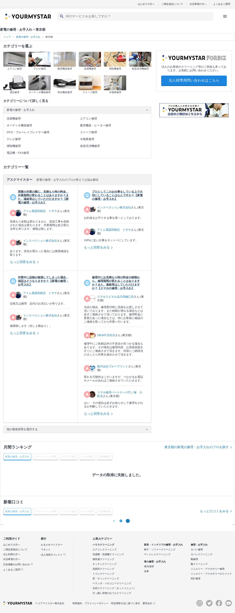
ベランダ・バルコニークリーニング (112, 583)
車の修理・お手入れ (155, 561)
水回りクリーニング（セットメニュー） (114, 588)
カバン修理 (197, 549)
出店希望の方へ (198, 4)
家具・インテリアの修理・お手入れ (163, 544)
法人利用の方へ (11, 554)
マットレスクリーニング (157, 554)
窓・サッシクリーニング (106, 578)
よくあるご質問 (221, 4)
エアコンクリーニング (105, 549)
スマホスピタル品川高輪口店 (115, 296)
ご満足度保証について (15, 549)
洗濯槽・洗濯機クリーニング (108, 554)
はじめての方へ (146, 4)
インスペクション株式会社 (40, 240)
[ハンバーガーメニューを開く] (225, 16)
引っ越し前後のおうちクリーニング (112, 593)
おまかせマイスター (52, 544)
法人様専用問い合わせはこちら (194, 80)
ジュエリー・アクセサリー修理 (208, 568)
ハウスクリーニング (103, 544)
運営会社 (148, 603)
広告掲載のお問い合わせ (18, 564)
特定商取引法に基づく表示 (125, 603)
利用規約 (77, 603)
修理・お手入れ (199, 544)
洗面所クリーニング (103, 568)
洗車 (146, 571)
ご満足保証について (172, 4)
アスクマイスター (20, 179)
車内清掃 (149, 566)
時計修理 (195, 578)
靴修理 (194, 559)
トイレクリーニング (103, 573)
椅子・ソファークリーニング (159, 549)
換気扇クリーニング (103, 559)
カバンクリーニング (201, 554)
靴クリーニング (199, 564)
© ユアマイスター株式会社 (49, 603)
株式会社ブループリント (112, 366)
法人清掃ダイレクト (53, 554)
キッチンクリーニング (105, 564)
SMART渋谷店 (106, 335)
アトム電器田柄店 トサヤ (40, 211)
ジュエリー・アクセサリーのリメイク (211, 573)
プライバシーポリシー (97, 603)
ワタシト (46, 549)
